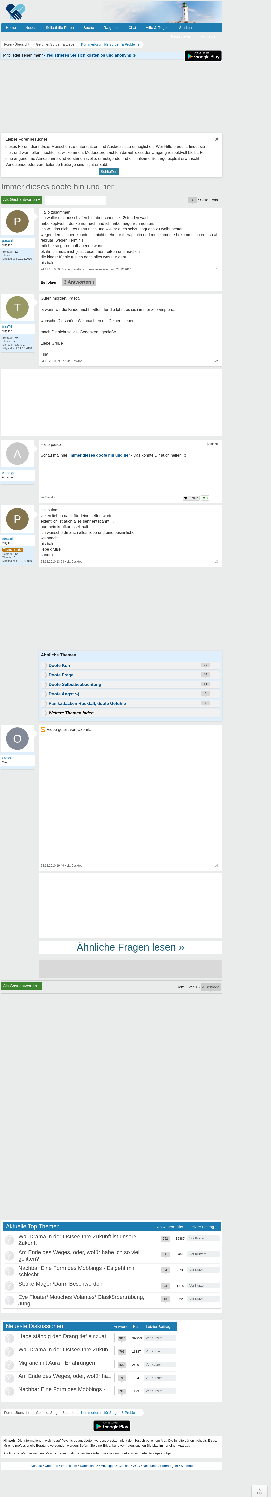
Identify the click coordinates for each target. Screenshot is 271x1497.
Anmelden (209, 36)
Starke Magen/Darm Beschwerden (60, 1284)
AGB (136, 1466)
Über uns (51, 1466)
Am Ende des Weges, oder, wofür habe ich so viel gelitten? (90, 1376)
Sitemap (187, 1466)
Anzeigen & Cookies (115, 1466)
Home (11, 27)
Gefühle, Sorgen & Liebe (55, 1413)
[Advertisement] (130, 905)
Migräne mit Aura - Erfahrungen (56, 1363)
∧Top (259, 1491)
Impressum (69, 1466)
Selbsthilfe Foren (60, 27)
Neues (30, 27)
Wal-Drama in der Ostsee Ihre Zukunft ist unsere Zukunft (87, 1349)
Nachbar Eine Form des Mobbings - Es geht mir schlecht (87, 1389)
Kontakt (36, 1466)
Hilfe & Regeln (158, 27)
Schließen (109, 171)
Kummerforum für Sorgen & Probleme (110, 1413)
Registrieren (181, 36)
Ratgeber (111, 27)
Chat (132, 27)
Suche (88, 27)
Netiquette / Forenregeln (160, 1466)
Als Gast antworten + (21, 199)
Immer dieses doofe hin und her (57, 186)
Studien (185, 27)
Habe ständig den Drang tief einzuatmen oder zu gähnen (87, 1336)
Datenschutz (89, 1466)
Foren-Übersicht (16, 1413)
